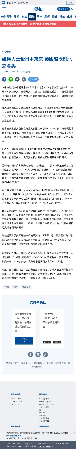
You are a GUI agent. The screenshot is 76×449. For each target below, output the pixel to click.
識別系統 (24, 411)
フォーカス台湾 (32, 390)
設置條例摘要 (45, 411)
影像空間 (33, 422)
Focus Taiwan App (52, 397)
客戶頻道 (24, 422)
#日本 (15, 287)
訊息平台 (43, 422)
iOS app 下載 (17, 397)
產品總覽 (14, 422)
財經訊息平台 (55, 422)
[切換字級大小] (24, 79)
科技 (62, 16)
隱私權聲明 (32, 415)
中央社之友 (20, 425)
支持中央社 (63, 9)
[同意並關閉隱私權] (74, 432)
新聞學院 (42, 401)
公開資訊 (33, 411)
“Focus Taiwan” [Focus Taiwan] (45, 446)
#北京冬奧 (26, 287)
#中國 (6, 287)
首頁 (4, 52)
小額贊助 (24, 340)
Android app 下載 (33, 397)
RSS (28, 425)
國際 (31, 16)
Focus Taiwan (17, 390)
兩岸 (39, 16)
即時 (16, 16)
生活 (69, 16)
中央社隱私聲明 (14, 436)
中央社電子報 (54, 401)
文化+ (24, 401)
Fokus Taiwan (48, 390)
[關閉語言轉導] (74, 443)
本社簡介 (14, 411)
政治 (24, 16)
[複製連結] (17, 79)
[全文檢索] (72, 9)
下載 (70, 3)
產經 (47, 16)
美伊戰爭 (6, 16)
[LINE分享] (10, 79)
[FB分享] (4, 79)
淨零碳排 (32, 401)
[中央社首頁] (38, 8)
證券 (54, 16)
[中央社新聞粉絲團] (10, 383)
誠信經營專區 (19, 415)
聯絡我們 (43, 415)
